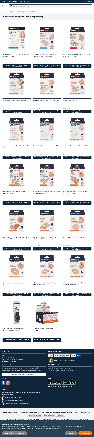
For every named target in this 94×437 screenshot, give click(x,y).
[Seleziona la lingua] (89, 2)
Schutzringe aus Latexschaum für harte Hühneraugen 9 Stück (74, 283)
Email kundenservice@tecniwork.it (14, 400)
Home (3, 1)
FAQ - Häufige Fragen (58, 412)
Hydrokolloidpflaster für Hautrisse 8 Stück (15, 100)
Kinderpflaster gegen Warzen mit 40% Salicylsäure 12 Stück (14, 192)
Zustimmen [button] (85, 433)
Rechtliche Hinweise (82, 412)
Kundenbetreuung (12, 1)
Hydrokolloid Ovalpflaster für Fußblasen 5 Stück (15, 146)
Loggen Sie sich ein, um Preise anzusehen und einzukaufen (16, 66)
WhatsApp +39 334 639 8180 (11, 397)
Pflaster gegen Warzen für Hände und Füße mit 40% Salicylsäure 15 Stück (47, 192)
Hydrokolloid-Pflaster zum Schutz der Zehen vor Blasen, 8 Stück (16, 55)
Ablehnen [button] (71, 433)
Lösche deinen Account (9, 361)
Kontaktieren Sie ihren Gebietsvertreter (15, 404)
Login (3, 355)
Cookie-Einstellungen (49, 415)
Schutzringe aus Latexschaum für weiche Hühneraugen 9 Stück (45, 283)
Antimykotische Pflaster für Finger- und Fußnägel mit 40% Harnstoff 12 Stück (44, 238)
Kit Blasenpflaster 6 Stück (71, 100)
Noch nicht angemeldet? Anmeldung (12, 359)
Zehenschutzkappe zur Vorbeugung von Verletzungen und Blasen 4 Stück (45, 55)
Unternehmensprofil (10, 412)
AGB (47, 412)
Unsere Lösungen (24, 1)
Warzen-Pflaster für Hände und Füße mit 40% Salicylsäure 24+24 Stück (76, 55)
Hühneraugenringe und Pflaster (27, 12)
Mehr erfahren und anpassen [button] (14, 433)
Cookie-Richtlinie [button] (22, 428)
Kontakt (70, 412)
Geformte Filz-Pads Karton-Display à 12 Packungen (44, 329)
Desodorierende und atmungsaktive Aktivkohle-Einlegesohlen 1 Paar (13, 329)
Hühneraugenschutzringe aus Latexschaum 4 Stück (16, 283)
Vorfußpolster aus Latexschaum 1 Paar (74, 237)
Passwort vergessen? (8, 357)
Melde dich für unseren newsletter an (23, 374)
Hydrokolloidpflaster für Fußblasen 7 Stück (76, 146)
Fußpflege (11, 12)
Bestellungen (39, 412)
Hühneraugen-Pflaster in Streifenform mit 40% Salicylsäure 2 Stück (16, 238)
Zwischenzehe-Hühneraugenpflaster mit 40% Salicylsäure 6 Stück (76, 192)
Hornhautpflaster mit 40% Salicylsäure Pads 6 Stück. (46, 101)
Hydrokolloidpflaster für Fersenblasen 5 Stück (47, 146)
